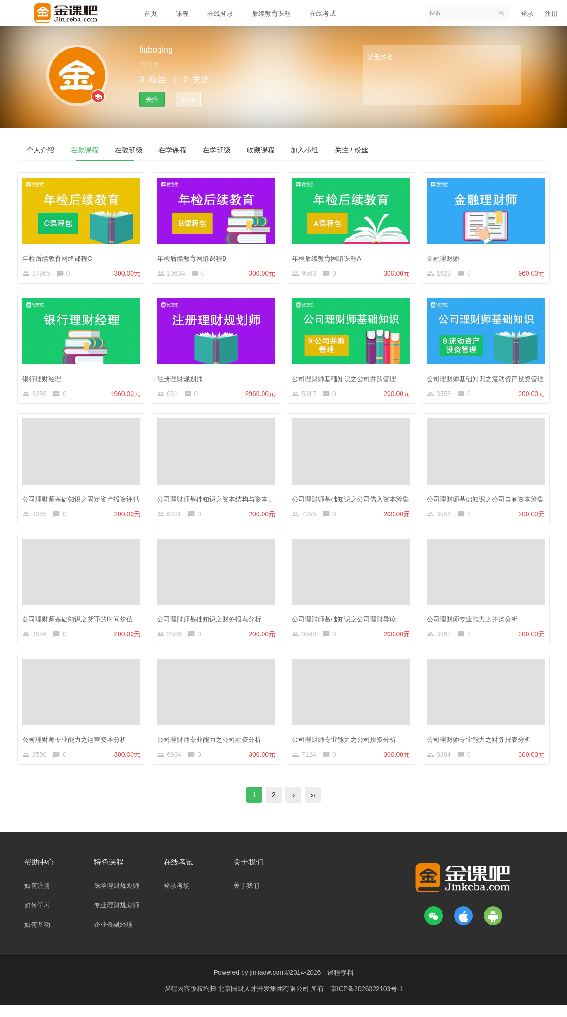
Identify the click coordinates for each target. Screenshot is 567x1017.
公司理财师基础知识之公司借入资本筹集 (352, 502)
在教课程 (105, 149)
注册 (551, 13)
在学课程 (220, 149)
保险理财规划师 (116, 897)
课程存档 (340, 984)
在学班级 (278, 149)
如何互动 (37, 936)
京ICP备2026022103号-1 (366, 1000)
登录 (527, 13)
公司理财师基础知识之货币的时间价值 (80, 624)
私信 (188, 99)
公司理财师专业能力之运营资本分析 (77, 747)
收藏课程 (335, 149)
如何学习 (37, 917)
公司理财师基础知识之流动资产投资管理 (487, 379)
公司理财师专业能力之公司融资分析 (211, 747)
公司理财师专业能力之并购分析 (474, 624)
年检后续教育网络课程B (194, 257)
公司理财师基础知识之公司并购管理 (346, 379)
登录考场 (177, 897)
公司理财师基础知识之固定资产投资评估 (83, 502)
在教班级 (163, 149)
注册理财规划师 (182, 379)
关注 (151, 99)
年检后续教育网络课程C (59, 257)
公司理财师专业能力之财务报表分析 (481, 747)
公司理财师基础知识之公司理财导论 (346, 624)
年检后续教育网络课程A (328, 257)
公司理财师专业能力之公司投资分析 (346, 747)
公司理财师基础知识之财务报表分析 (211, 624)
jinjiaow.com (267, 984)
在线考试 (323, 13)
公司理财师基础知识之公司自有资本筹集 (487, 502)
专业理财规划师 (116, 917)
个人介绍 (47, 149)
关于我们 (246, 897)
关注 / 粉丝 (454, 149)
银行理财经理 (44, 379)
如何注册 (37, 897)
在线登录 (220, 13)
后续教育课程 (271, 13)
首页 (150, 13)
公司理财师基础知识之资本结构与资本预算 (221, 502)
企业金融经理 (113, 936)
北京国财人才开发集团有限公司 (264, 1000)
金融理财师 (445, 257)
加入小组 (393, 149)
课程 (182, 13)
